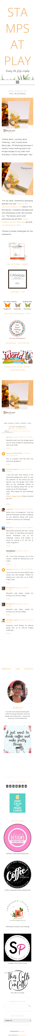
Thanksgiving (26, 431)
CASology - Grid (18, 292)
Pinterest (23, 423)
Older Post (28, 669)
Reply (8, 448)
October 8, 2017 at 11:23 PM (22, 437)
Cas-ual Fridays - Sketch (17, 264)
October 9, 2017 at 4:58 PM (23, 527)
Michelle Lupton (12, 620)
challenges (13, 431)
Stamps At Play (17, 36)
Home (18, 669)
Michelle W (10, 588)
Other (29, 423)
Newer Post (6, 669)
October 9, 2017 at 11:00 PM (22, 569)
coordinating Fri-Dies (11, 225)
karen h (9, 437)
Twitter (17, 423)
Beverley (9, 527)
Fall (19, 431)
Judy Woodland (12, 469)
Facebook (11, 423)
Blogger (22, 1031)
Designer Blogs (22, 1035)
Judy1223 (9, 509)
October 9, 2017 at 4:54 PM (23, 509)
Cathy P (9, 569)
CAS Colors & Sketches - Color (17, 314)
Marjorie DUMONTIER (14, 453)
